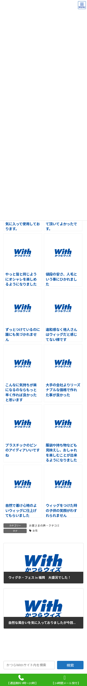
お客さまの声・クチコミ (44, 525)
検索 (70, 665)
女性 (35, 530)
